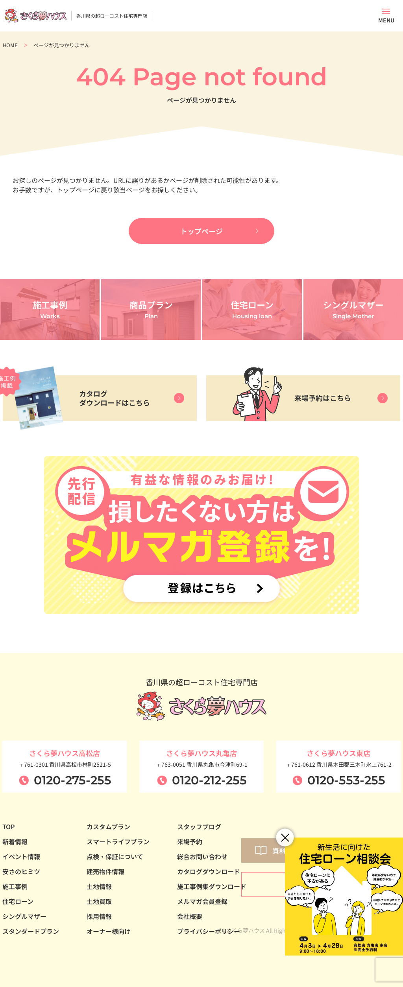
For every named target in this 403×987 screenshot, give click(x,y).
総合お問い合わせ (202, 856)
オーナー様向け (109, 931)
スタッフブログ (199, 826)
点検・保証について (115, 856)
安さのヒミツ (21, 871)
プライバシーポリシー (208, 931)
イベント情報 (21, 856)
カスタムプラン (108, 826)
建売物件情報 (105, 871)
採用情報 (99, 916)
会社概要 (189, 916)
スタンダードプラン (30, 931)
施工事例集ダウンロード (211, 886)
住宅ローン (17, 901)
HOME (10, 45)
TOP (8, 826)
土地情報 (99, 886)
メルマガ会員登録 (202, 901)
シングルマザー (24, 916)
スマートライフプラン (118, 841)
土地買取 (99, 901)
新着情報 (15, 841)
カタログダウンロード (208, 871)
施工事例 (15, 886)
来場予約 (189, 841)
